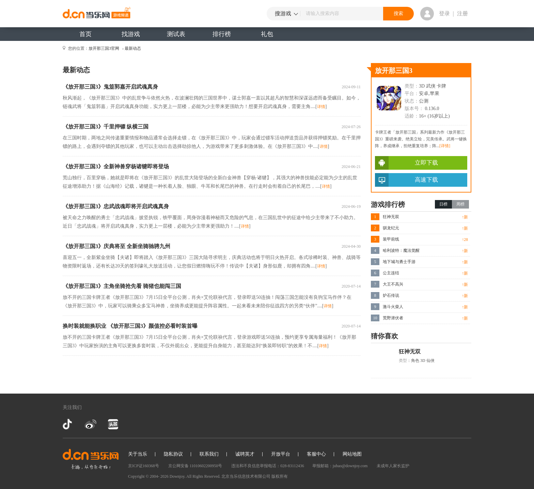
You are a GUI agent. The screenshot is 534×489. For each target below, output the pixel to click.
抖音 (68, 424)
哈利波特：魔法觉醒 (401, 250)
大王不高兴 (393, 284)
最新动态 (133, 48)
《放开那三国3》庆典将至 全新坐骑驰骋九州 (116, 246)
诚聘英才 (244, 454)
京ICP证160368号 (143, 465)
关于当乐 (137, 454)
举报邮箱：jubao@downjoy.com (340, 465)
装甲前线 (391, 239)
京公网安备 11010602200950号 (195, 465)
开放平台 (280, 454)
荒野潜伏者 (393, 318)
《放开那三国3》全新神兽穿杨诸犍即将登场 (116, 166)
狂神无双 (391, 216)
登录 (444, 13)
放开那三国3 (393, 70)
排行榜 (222, 34)
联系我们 (209, 454)
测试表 (176, 34)
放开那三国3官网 (104, 48)
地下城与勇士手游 (399, 261)
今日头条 (112, 424)
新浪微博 (90, 424)
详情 (321, 106)
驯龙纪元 (391, 228)
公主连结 (391, 273)
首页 (85, 34)
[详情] (444, 145)
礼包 (267, 34)
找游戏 (131, 34)
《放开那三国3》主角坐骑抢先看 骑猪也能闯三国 (122, 286)
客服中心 (316, 454)
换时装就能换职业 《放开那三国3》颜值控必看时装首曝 (130, 326)
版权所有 (279, 476)
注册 (462, 13)
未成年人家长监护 (393, 465)
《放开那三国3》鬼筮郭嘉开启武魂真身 (110, 87)
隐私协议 (173, 454)
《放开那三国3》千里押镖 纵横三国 (105, 126)
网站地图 (352, 454)
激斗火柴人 (393, 306)
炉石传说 (391, 295)
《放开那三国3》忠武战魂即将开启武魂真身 (116, 206)
